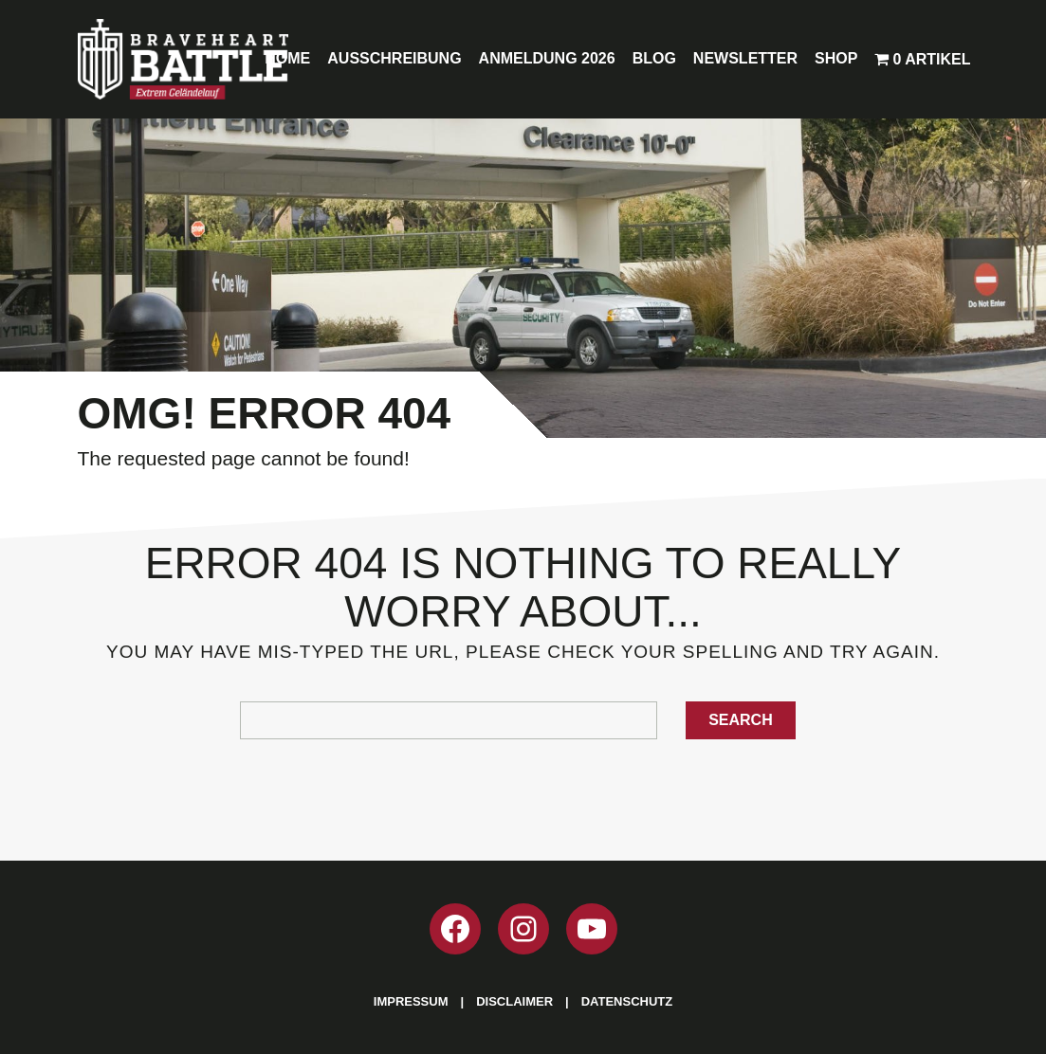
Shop (836, 58)
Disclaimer (514, 1001)
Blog (654, 58)
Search (740, 720)
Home (287, 58)
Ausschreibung (394, 58)
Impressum (411, 1001)
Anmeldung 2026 (547, 58)
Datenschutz (627, 1001)
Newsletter (745, 58)
